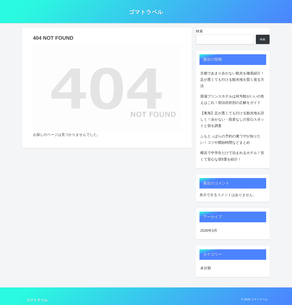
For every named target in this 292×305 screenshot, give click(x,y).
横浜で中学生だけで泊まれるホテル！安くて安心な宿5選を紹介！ (232, 156)
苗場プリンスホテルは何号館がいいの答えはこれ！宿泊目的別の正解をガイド (232, 99)
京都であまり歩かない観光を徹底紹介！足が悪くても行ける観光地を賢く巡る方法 (232, 79)
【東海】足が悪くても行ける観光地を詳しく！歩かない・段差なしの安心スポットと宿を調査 (232, 119)
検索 (199, 31)
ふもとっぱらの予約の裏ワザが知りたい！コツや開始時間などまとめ (230, 139)
